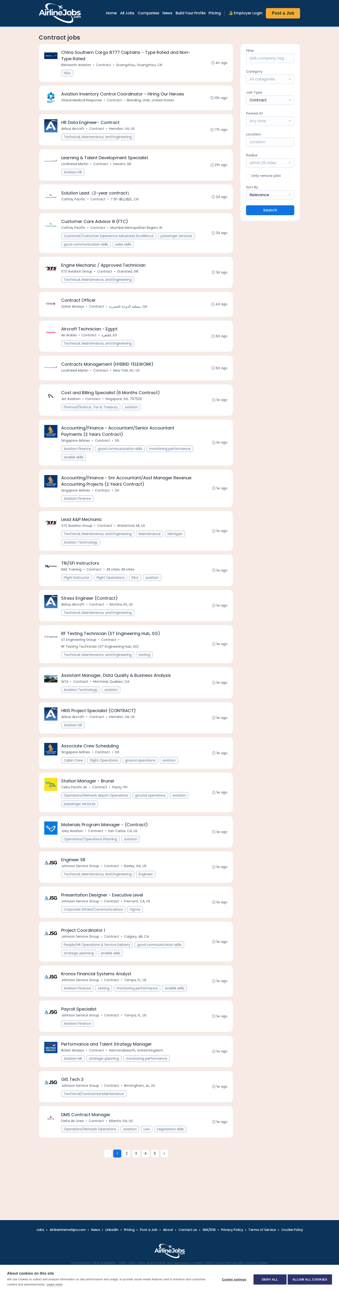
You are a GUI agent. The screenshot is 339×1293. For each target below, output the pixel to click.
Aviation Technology (81, 553)
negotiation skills (170, 1152)
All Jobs (127, 13)
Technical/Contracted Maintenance (94, 1116)
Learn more (54, 1284)
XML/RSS (209, 1229)
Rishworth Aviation (77, 65)
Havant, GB (123, 166)
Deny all (269, 1279)
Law (147, 1152)
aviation (131, 415)
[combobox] (270, 79)
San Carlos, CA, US (123, 848)
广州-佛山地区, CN (125, 202)
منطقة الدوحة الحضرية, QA (128, 312)
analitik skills (74, 466)
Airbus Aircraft (73, 130)
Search (270, 210)
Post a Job (283, 13)
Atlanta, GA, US (121, 1144)
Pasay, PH (120, 803)
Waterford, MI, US (131, 536)
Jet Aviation (71, 407)
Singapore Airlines (76, 449)
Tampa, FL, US (136, 1000)
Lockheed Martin (75, 166)
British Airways (73, 1072)
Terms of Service (262, 1229)
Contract (104, 65)
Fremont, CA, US (138, 920)
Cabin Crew (73, 775)
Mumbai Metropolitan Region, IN (137, 232)
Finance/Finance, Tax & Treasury (91, 415)
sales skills (124, 248)
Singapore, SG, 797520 (124, 407)
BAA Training (72, 581)
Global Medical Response (82, 101)
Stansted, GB (128, 276)
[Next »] (164, 1178)
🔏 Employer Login (245, 13)
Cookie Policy (292, 1229)
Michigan (175, 544)
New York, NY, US (127, 378)
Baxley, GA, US (136, 884)
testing (145, 668)
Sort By (252, 187)
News (167, 13)
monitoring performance (170, 458)
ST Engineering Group (79, 652)
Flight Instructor (77, 589)
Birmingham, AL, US (140, 1108)
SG (117, 449)
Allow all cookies (309, 1279)
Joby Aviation (73, 848)
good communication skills (86, 248)
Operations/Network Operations (90, 1152)
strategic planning (79, 972)
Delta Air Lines (73, 1144)
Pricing (215, 13)
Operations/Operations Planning (90, 856)
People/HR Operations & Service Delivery (97, 964)
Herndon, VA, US (122, 130)
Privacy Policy (232, 1229)
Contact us (187, 1229)
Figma (135, 928)
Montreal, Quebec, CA (112, 695)
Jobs (40, 1229)
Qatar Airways (73, 312)
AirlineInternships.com (68, 1229)
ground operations (140, 775)
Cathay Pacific (74, 202)
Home (111, 13)
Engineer (146, 892)
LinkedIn (111, 1229)
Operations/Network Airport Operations (96, 811)
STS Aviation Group (77, 276)
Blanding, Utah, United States (150, 101)
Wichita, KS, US (121, 617)
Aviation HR (73, 175)
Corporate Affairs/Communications (93, 928)
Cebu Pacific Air (75, 803)
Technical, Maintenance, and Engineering (98, 139)
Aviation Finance (77, 458)
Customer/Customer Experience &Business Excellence (109, 240)
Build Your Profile (191, 13)
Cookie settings (233, 1279)
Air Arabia (69, 342)
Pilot (67, 73)
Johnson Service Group (81, 884)
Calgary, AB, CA (137, 956)
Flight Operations (111, 589)
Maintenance (150, 544)
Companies (148, 13)
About (168, 1229)
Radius (252, 155)
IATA (65, 695)
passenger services (177, 240)
